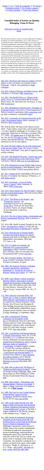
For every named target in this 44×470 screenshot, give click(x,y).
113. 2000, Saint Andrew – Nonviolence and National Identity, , (17, 383)
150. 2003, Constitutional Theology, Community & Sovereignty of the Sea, (14, 319)
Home (5, 6)
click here (27, 254)
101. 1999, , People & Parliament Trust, (18, 420)
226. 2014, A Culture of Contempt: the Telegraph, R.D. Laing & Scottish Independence (15, 247)
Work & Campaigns (22, 6)
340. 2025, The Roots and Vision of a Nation (17, 81)
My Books (37, 6)
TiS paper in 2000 (20, 137)
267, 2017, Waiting (8, 174)
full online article (8, 178)
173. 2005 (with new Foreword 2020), (18, 297)
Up (11, 6)
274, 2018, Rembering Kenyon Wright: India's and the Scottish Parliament (21, 166)
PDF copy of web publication (28, 161)
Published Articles (13, 8)
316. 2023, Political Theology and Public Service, (19, 91)
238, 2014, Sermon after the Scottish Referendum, (21, 192)
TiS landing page (16, 135)
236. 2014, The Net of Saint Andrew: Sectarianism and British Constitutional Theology (21, 217)
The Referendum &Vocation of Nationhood (19, 228)
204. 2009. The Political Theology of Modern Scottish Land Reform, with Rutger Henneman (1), (18, 269)
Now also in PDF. (19, 329)
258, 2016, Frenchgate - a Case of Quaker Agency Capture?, (16, 183)
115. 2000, (17, 368)
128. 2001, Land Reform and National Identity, (18, 334)
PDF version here (26, 93)
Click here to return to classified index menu (18, 30)
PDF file (31, 135)
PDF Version (18, 388)
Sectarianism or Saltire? (16, 227)
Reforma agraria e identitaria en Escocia (17, 360)
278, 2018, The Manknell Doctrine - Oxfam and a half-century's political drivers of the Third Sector (21, 158)
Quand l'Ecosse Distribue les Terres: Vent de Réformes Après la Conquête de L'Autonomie (19, 344)
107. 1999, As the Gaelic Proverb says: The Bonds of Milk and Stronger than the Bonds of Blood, (18, 406)
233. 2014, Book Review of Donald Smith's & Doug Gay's (17, 235)
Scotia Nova (8, 206)
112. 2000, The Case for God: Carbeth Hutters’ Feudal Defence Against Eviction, (18, 394)
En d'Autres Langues (30, 8)
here (30, 114)
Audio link (5, 133)
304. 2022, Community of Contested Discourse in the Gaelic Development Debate (21, 119)
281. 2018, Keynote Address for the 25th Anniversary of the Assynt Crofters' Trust (21, 147)
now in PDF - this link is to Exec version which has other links (18, 448)
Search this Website (30, 10)
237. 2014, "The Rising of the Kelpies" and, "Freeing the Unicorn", (17, 200)
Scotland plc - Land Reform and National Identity (19, 351)
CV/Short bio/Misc (13, 10)
